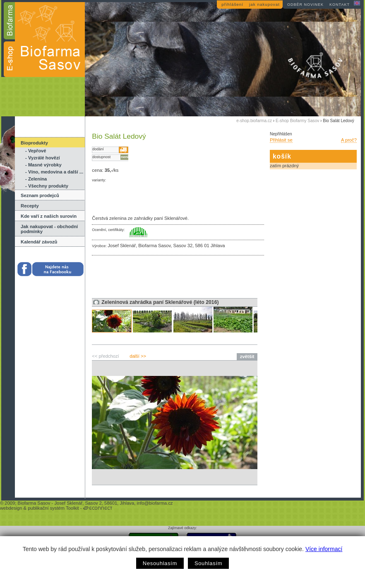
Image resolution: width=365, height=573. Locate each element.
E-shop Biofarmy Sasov (297, 120)
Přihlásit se (281, 139)
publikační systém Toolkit (53, 508)
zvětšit (247, 356)
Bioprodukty (34, 142)
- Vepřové (35, 150)
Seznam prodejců (40, 195)
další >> (138, 356)
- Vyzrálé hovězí (42, 157)
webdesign (11, 508)
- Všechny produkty (46, 185)
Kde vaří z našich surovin (49, 216)
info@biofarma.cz (155, 503)
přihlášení (232, 4)
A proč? (349, 139)
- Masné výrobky (43, 164)
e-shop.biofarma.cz (254, 120)
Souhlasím (208, 563)
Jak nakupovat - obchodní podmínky (49, 229)
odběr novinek (305, 4)
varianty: (99, 180)
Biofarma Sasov (33, 503)
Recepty (30, 205)
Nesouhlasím (160, 563)
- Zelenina (36, 178)
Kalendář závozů (39, 241)
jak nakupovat (264, 4)
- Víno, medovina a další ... (54, 171)
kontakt (339, 4)
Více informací (323, 549)
